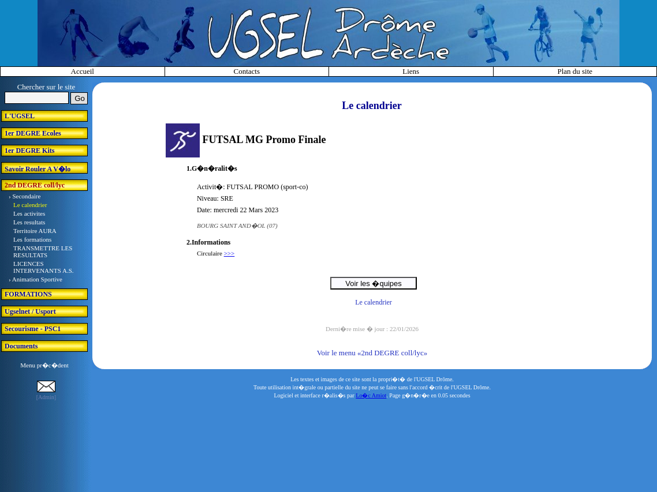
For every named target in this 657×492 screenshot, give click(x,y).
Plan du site (574, 71)
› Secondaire (24, 196)
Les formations (32, 239)
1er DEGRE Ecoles (33, 133)
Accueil (82, 71)
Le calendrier (30, 204)
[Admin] (46, 397)
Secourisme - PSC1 (33, 329)
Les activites (29, 213)
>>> (229, 253)
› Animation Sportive (35, 279)
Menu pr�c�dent (44, 365)
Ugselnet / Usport (30, 311)
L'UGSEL (20, 116)
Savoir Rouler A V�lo (37, 169)
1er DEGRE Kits (29, 151)
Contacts (247, 71)
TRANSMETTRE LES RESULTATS (42, 251)
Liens (410, 71)
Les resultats (29, 222)
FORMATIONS (28, 294)
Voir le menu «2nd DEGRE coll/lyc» (372, 352)
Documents (21, 346)
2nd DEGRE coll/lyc (35, 185)
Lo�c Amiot (371, 395)
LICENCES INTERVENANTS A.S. (43, 267)
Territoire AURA (35, 230)
